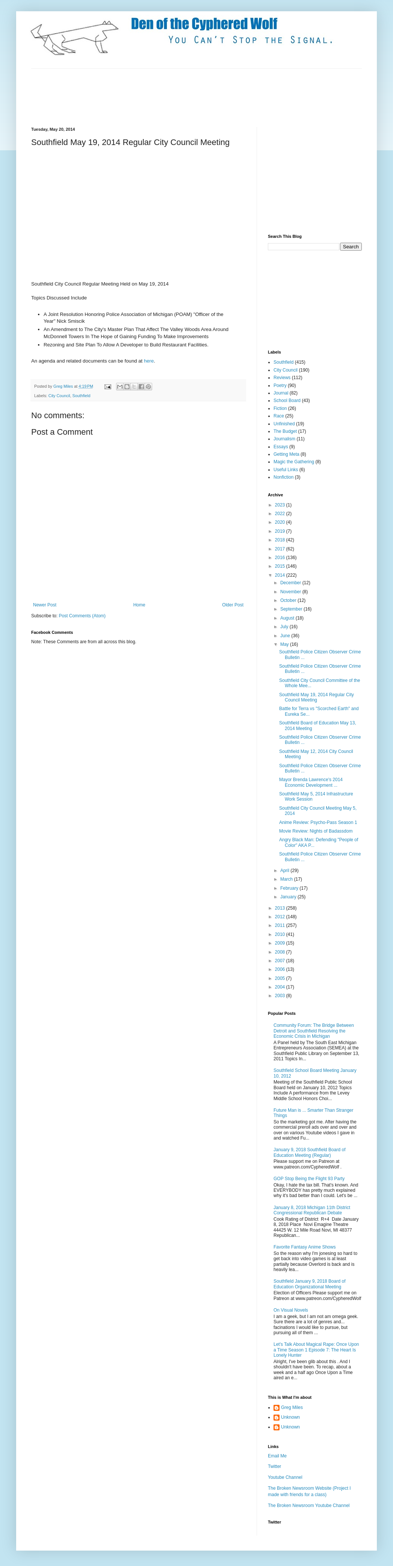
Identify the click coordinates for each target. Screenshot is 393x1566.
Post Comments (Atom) (82, 615)
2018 (280, 540)
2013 (280, 908)
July (285, 626)
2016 (280, 557)
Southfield (81, 395)
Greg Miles (63, 386)
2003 (280, 995)
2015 (280, 566)
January (289, 896)
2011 (280, 925)
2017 (280, 549)
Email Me (277, 1456)
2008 (280, 952)
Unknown (290, 1417)
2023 (280, 505)
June (285, 635)
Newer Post (44, 605)
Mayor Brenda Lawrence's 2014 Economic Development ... (311, 782)
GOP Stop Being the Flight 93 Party (309, 1178)
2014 (280, 575)
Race (279, 416)
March (287, 879)
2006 (280, 969)
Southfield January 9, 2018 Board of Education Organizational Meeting (309, 1284)
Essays (281, 446)
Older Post (232, 605)
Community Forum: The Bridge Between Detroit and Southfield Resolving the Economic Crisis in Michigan (314, 1031)
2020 (280, 522)
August (288, 618)
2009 (280, 943)
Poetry (280, 385)
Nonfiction (283, 477)
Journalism (284, 438)
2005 (280, 978)
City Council (59, 395)
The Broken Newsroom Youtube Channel (308, 1505)
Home (139, 605)
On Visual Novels (291, 1310)
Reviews (282, 377)
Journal (281, 393)
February (289, 888)
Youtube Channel (285, 1477)
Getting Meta (286, 454)
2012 (280, 916)
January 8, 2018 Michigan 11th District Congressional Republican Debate (312, 1210)
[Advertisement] (168, 97)
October (289, 600)
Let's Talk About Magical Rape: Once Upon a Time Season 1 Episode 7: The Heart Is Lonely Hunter (316, 1350)
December (291, 582)
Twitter (274, 1466)
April (285, 870)
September (292, 609)
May (285, 644)
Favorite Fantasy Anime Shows (305, 1247)
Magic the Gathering (294, 461)
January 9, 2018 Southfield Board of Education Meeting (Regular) (309, 1152)
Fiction (280, 408)
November (291, 591)
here (149, 361)
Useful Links (286, 469)
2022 (280, 513)
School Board (287, 400)
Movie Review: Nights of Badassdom (315, 831)
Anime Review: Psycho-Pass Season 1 (318, 822)
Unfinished (284, 423)
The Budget (285, 431)
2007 (280, 960)
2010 (280, 934)
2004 (280, 987)
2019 (280, 531)
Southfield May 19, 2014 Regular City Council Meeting (316, 697)
